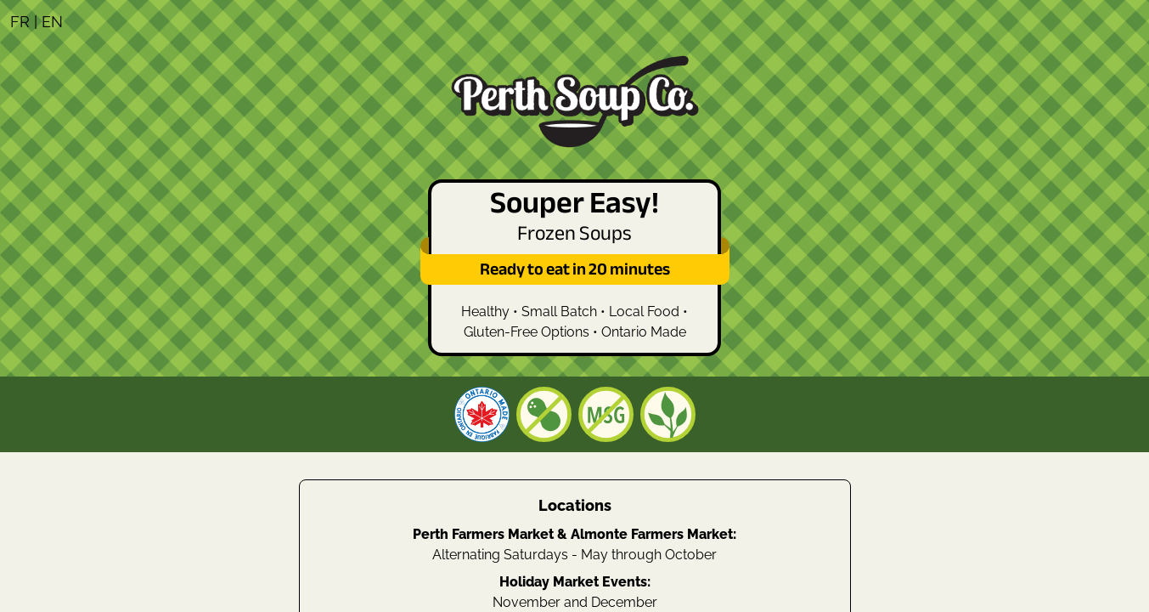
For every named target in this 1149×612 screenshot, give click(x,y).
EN (52, 22)
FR (20, 22)
